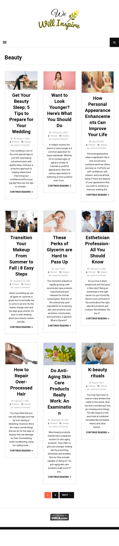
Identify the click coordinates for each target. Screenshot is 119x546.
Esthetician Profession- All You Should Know (97, 250)
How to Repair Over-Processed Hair (21, 382)
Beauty (28, 142)
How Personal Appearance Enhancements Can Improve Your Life (97, 116)
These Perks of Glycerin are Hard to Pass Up (59, 250)
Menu (4, 42)
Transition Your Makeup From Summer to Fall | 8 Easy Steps (21, 256)
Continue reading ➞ (21, 192)
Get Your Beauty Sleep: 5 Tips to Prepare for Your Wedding (21, 113)
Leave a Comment (22, 145)
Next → (66, 495)
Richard (15, 142)
